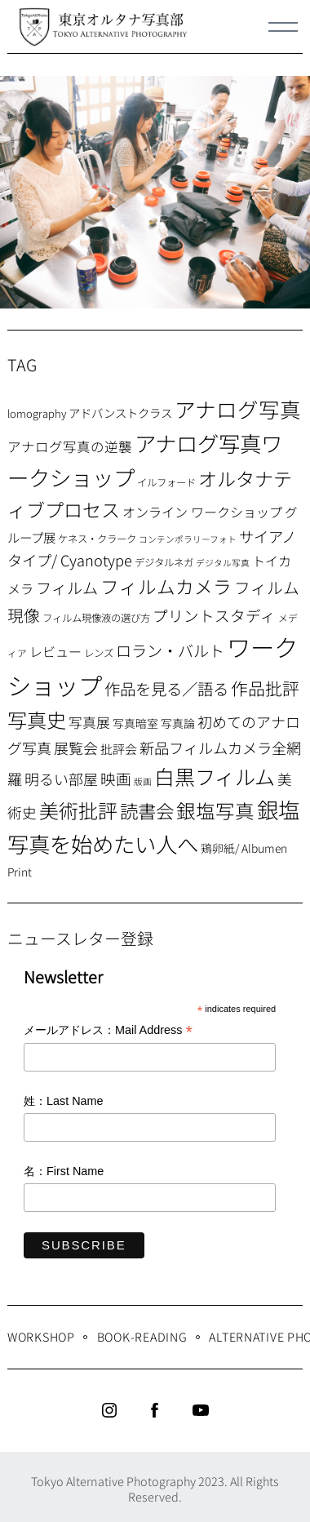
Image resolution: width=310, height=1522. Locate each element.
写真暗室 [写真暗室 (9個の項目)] (135, 723)
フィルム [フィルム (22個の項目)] (67, 587)
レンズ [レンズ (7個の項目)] (98, 653)
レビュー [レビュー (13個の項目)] (55, 651)
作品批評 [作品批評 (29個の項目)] (265, 688)
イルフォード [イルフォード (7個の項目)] (166, 482)
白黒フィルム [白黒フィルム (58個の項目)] (214, 776)
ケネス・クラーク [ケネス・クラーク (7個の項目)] (97, 538)
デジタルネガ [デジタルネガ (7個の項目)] (164, 562)
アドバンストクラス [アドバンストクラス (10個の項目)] (120, 412)
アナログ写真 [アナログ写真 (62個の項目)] (238, 408)
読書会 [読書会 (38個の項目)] (147, 810)
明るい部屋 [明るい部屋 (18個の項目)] (61, 778)
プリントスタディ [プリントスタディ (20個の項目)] (214, 615)
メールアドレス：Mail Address (108, 1031)
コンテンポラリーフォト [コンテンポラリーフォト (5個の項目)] (188, 539)
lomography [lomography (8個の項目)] (36, 413)
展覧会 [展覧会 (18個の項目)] (76, 747)
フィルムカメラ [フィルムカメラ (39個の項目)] (166, 586)
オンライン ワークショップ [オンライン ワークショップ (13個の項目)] (202, 511)
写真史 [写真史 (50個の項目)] (36, 719)
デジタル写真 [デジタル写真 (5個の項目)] (223, 563)
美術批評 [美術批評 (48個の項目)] (78, 810)
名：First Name (64, 1171)
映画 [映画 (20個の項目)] (115, 778)
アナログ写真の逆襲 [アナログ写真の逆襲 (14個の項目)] (69, 446)
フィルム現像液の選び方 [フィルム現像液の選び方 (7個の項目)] (96, 617)
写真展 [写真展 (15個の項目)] (89, 722)
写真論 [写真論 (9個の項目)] (178, 723)
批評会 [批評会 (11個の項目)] (118, 748)
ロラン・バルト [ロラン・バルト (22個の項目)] (170, 650)
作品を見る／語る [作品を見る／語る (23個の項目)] (166, 688)
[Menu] (283, 27)
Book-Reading (142, 1336)
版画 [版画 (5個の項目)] (143, 781)
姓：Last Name (64, 1100)
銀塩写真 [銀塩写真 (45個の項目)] (215, 810)
